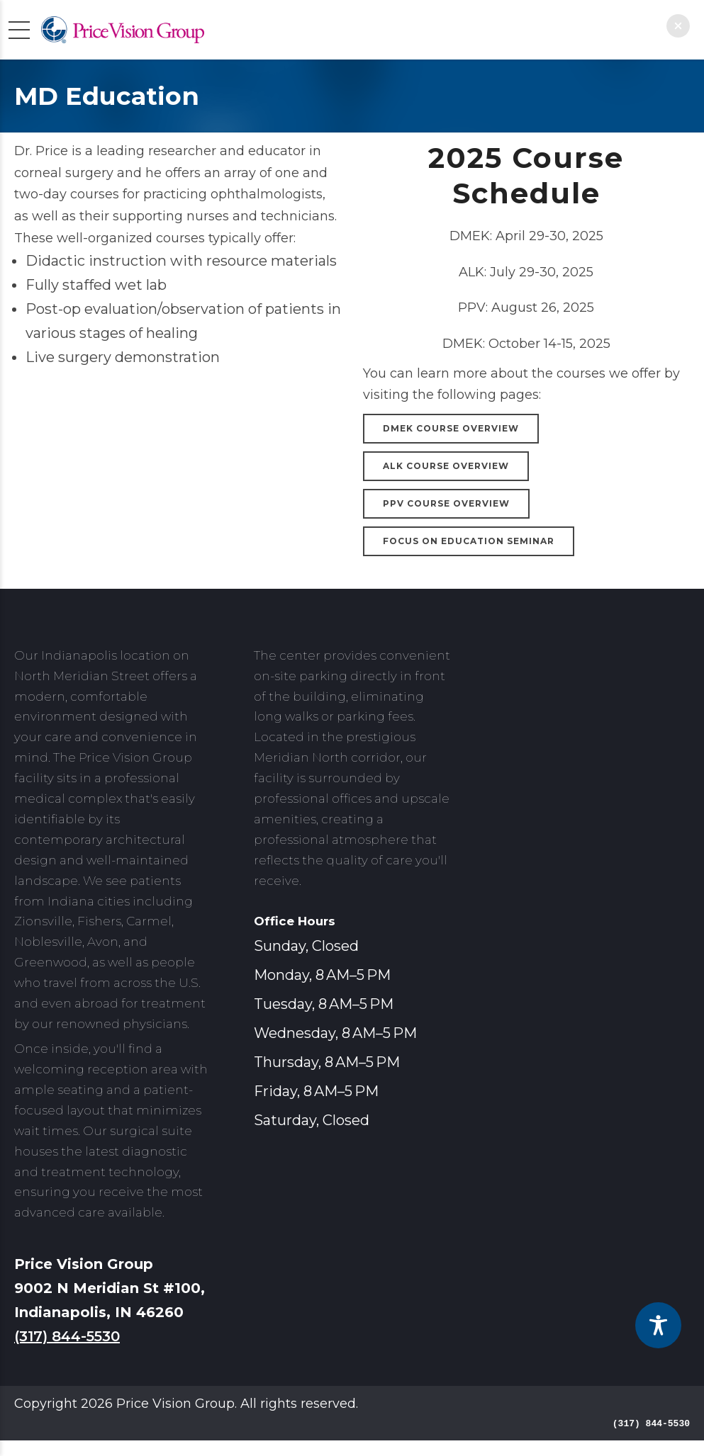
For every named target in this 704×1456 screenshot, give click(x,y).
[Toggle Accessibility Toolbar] (658, 1325)
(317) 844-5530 (67, 1336)
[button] (678, 26)
